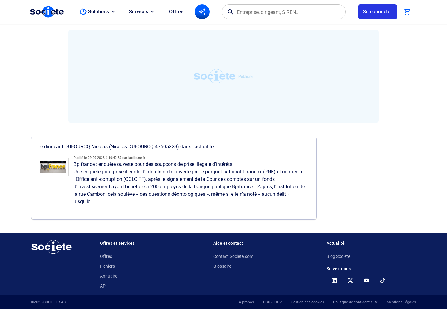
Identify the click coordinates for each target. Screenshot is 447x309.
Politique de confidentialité (355, 302)
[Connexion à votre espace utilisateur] (377, 11)
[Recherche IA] (202, 11)
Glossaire (222, 266)
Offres (176, 12)
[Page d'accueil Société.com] (47, 12)
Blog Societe (338, 256)
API (103, 286)
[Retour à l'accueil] (51, 247)
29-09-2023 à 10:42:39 (104, 158)
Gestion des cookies (307, 302)
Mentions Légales (401, 302)
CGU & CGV (272, 302)
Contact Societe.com (233, 256)
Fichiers (107, 266)
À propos (246, 302)
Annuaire (108, 276)
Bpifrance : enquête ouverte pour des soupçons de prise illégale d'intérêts (153, 164)
